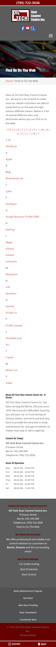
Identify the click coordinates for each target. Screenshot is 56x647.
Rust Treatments (28, 612)
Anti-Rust (28, 598)
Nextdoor (11, 293)
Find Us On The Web (28, 526)
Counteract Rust (28, 619)
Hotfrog (10, 229)
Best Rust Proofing (28, 605)
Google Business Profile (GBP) (22, 216)
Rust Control (29, 574)
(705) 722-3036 (28, 2)
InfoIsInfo (11, 261)
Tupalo (9, 357)
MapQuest (12, 274)
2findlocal (11, 146)
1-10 (8, 129)
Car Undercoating (29, 564)
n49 (8, 287)
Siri (7, 344)
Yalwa (9, 383)
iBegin (9, 242)
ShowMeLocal (14, 338)
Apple (9, 159)
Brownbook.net (14, 178)
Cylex (9, 191)
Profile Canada (14, 325)
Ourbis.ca (11, 312)
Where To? (12, 370)
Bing (8, 172)
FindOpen (11, 204)
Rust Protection (29, 569)
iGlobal (10, 248)
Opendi (10, 306)
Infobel (10, 255)
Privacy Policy (28, 635)
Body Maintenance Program (28, 591)
